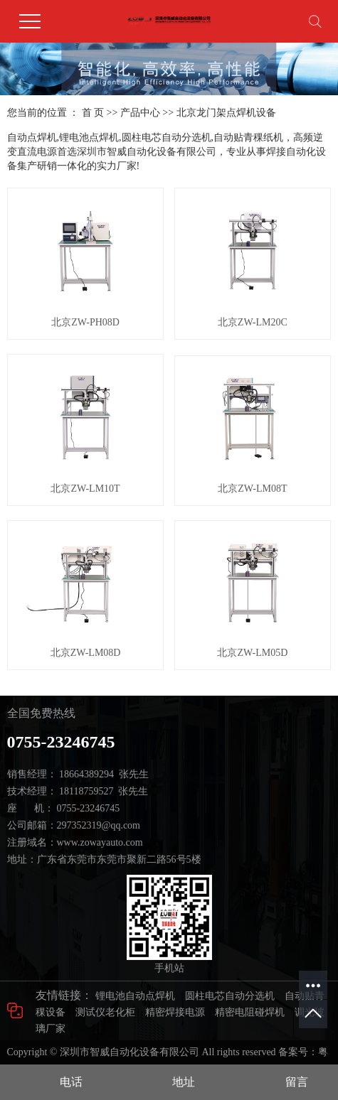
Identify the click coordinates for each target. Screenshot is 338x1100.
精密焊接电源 (175, 1012)
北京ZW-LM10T (85, 488)
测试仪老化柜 (105, 1012)
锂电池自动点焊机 (135, 996)
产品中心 (140, 112)
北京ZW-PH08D (85, 322)
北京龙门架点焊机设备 (226, 112)
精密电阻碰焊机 (250, 1012)
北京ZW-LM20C (252, 322)
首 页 (93, 112)
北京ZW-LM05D (252, 652)
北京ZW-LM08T (252, 488)
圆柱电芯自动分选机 (230, 996)
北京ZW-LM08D (86, 652)
